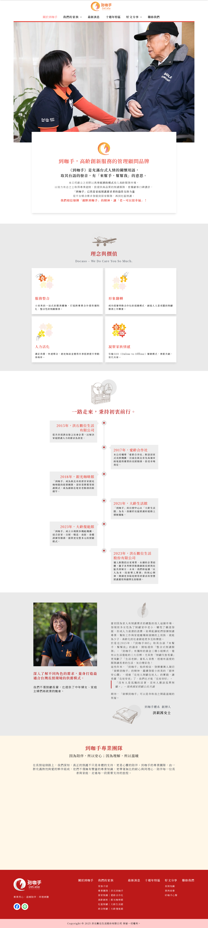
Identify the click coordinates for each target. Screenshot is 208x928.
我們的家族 (72, 17)
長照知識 (170, 886)
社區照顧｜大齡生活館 (110, 904)
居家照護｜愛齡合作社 (110, 895)
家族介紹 (103, 886)
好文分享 (134, 17)
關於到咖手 (50, 17)
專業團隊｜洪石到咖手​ (110, 890)
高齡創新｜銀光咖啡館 (110, 899)
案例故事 (170, 890)
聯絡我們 (154, 17)
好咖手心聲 (171, 895)
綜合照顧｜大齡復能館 (110, 908)
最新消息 (94, 17)
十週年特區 (113, 17)
